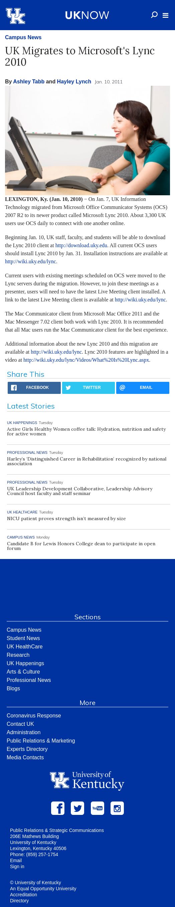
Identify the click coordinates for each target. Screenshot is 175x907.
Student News (23, 638)
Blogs (13, 688)
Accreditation (23, 894)
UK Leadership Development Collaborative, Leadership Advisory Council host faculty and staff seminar (79, 491)
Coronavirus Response (34, 715)
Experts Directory (27, 749)
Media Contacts (25, 757)
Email (16, 860)
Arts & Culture (23, 672)
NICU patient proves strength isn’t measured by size (66, 518)
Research (18, 655)
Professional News (29, 680)
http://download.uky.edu (81, 245)
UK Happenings (25, 663)
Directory (19, 900)
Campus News (23, 37)
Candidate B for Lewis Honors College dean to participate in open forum (81, 546)
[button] (165, 15)
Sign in (17, 866)
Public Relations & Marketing (41, 741)
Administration (23, 732)
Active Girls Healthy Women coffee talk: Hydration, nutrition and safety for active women (86, 431)
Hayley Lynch (74, 81)
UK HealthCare (25, 646)
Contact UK (20, 724)
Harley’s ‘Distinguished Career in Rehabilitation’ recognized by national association (86, 461)
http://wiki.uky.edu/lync (30, 261)
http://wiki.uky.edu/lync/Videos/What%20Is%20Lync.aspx (86, 360)
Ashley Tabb (28, 81)
